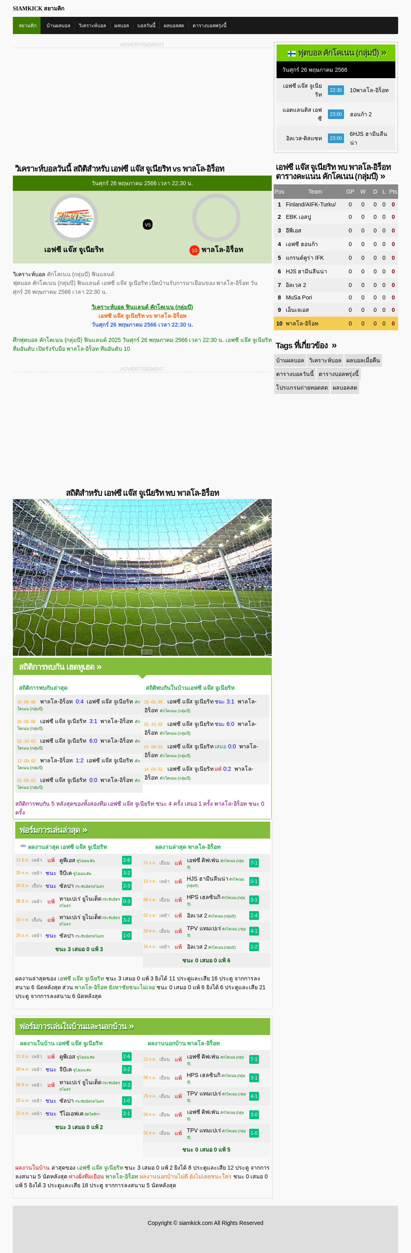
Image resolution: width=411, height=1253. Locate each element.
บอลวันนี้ (146, 25)
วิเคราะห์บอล (92, 25)
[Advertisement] (78, 105)
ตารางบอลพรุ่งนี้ (209, 25)
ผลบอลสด (174, 25)
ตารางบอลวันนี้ (295, 374)
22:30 (336, 90)
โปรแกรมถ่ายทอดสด (301, 387)
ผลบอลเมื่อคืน (363, 360)
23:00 (336, 114)
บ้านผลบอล (58, 25)
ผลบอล (121, 25)
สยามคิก (28, 25)
